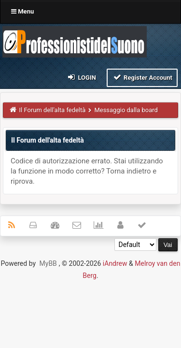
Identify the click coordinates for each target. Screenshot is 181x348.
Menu (22, 11)
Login (81, 77)
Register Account (142, 77)
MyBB (48, 263)
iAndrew (115, 263)
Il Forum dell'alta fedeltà (52, 110)
